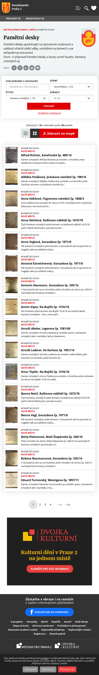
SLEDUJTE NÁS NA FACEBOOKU (52, 612)
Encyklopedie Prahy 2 (16, 29)
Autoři (67, 621)
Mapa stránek (21, 625)
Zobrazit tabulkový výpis (25, 133)
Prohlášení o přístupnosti (71, 625)
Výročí (44, 621)
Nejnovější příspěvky (53, 629)
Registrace (40, 633)
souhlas (44, 658)
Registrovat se (35, 18)
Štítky (10, 92)
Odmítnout (48, 669)
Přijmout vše (67, 669)
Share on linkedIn (26, 67)
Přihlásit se (13, 18)
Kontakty (32, 621)
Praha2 (34, 645)
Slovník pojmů (57, 633)
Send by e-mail (31, 67)
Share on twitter (20, 67)
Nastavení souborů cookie (23, 629)
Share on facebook (14, 67)
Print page (37, 67)
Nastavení (30, 669)
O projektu (17, 621)
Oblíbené (93, 8)
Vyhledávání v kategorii (22, 81)
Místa (33, 29)
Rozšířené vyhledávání (49, 113)
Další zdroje (81, 621)
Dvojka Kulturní (67, 645)
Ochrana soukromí (43, 625)
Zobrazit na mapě (61, 133)
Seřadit (55, 92)
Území (53, 81)
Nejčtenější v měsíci (79, 629)
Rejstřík (56, 621)
